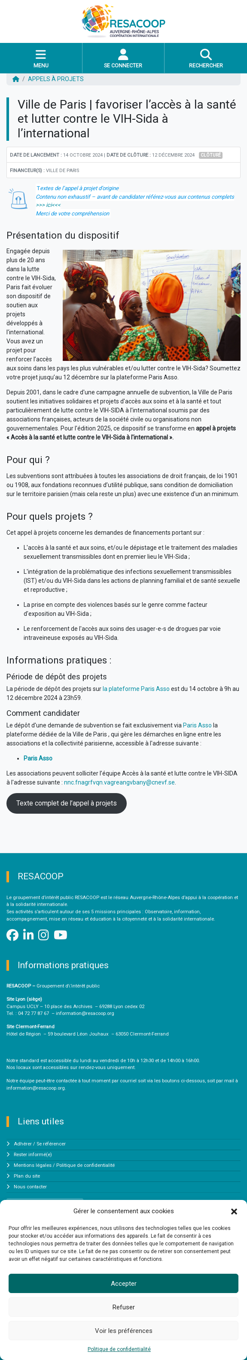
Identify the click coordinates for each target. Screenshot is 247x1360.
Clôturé (211, 155)
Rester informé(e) (33, 1154)
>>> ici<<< (48, 205)
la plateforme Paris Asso (136, 688)
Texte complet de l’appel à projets (66, 803)
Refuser (124, 1307)
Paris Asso (197, 725)
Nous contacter (30, 1187)
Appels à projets (56, 79)
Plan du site (27, 1176)
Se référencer (51, 1144)
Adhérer (23, 1144)
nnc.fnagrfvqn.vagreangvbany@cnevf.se (119, 782)
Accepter (124, 1283)
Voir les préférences (123, 1331)
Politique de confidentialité (119, 1349)
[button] (234, 1211)
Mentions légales (33, 1165)
